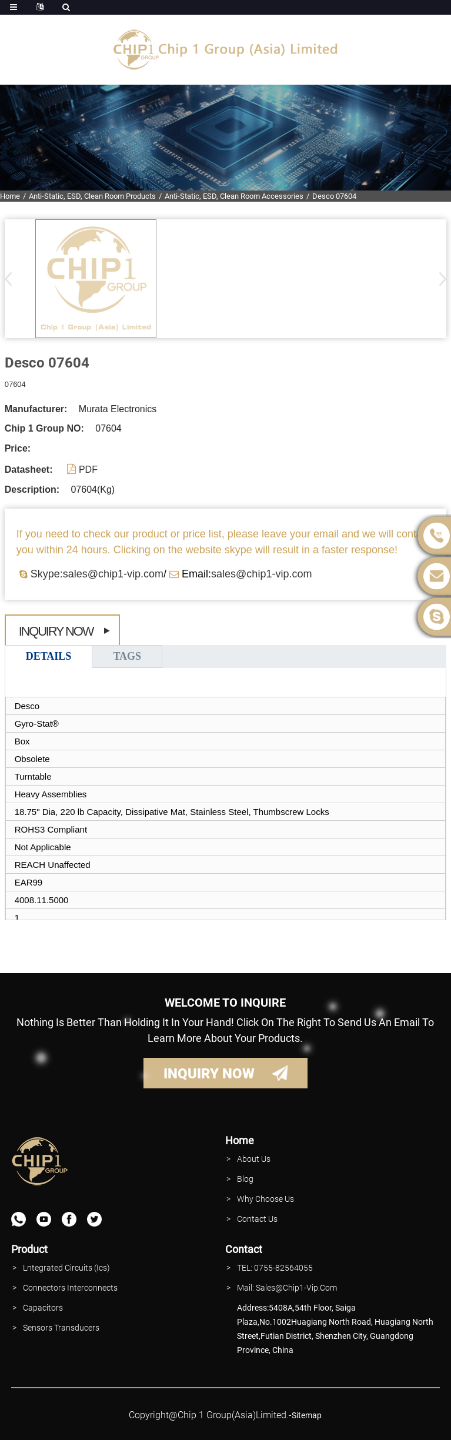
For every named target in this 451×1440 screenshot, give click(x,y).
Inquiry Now (56, 631)
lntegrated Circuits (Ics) (66, 1267)
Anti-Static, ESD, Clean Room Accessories (234, 196)
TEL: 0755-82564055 (275, 1267)
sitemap (307, 1415)
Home (10, 196)
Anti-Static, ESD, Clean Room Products (92, 196)
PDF (88, 470)
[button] (439, 278)
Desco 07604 (334, 196)
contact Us (257, 1219)
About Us (253, 1159)
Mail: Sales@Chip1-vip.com (287, 1287)
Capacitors (43, 1307)
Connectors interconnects (70, 1287)
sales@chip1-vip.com (261, 574)
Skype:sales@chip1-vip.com (97, 574)
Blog (245, 1179)
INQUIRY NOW (209, 1073)
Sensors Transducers (61, 1327)
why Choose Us (265, 1199)
